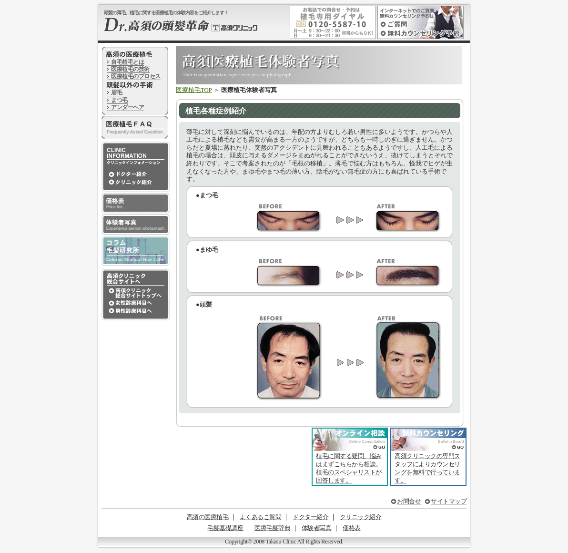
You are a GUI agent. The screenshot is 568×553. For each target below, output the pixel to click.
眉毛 (116, 92)
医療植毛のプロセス (136, 76)
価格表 (352, 528)
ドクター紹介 (310, 517)
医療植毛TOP (194, 90)
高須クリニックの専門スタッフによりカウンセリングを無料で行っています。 (427, 468)
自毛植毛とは (127, 62)
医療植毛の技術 (130, 69)
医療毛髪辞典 (272, 528)
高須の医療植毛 (208, 517)
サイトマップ (449, 501)
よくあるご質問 (261, 517)
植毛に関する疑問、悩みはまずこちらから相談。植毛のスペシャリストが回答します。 (349, 468)
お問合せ (409, 501)
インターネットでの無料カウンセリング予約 (423, 33)
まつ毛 (119, 100)
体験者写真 (317, 528)
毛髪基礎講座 (225, 528)
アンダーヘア (127, 107)
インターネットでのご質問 (397, 23)
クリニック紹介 (361, 517)
